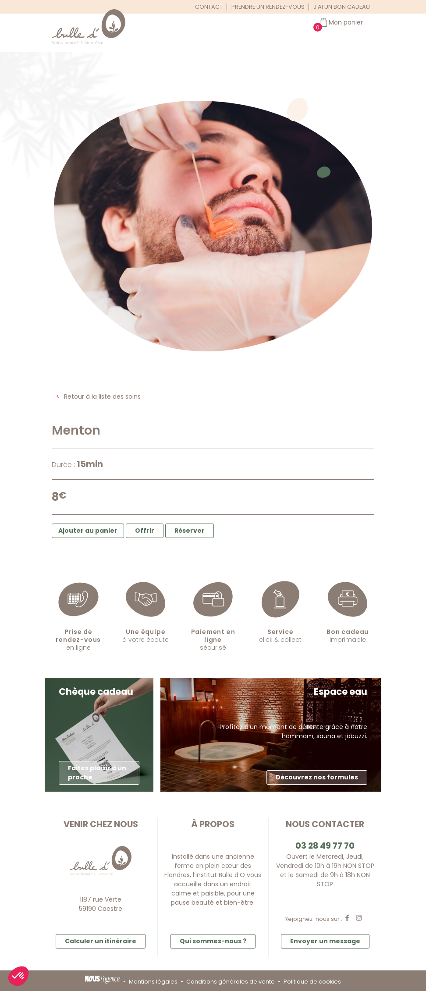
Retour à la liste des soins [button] (102, 396)
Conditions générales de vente (230, 981)
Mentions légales (153, 981)
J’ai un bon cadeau (341, 7)
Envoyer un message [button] (325, 941)
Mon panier (346, 22)
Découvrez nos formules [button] (317, 777)
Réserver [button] (189, 530)
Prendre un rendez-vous (268, 7)
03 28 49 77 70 (325, 846)
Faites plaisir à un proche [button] (97, 773)
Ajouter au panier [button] (87, 530)
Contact (209, 7)
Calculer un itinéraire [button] (100, 941)
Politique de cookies (312, 981)
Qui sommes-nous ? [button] (213, 941)
